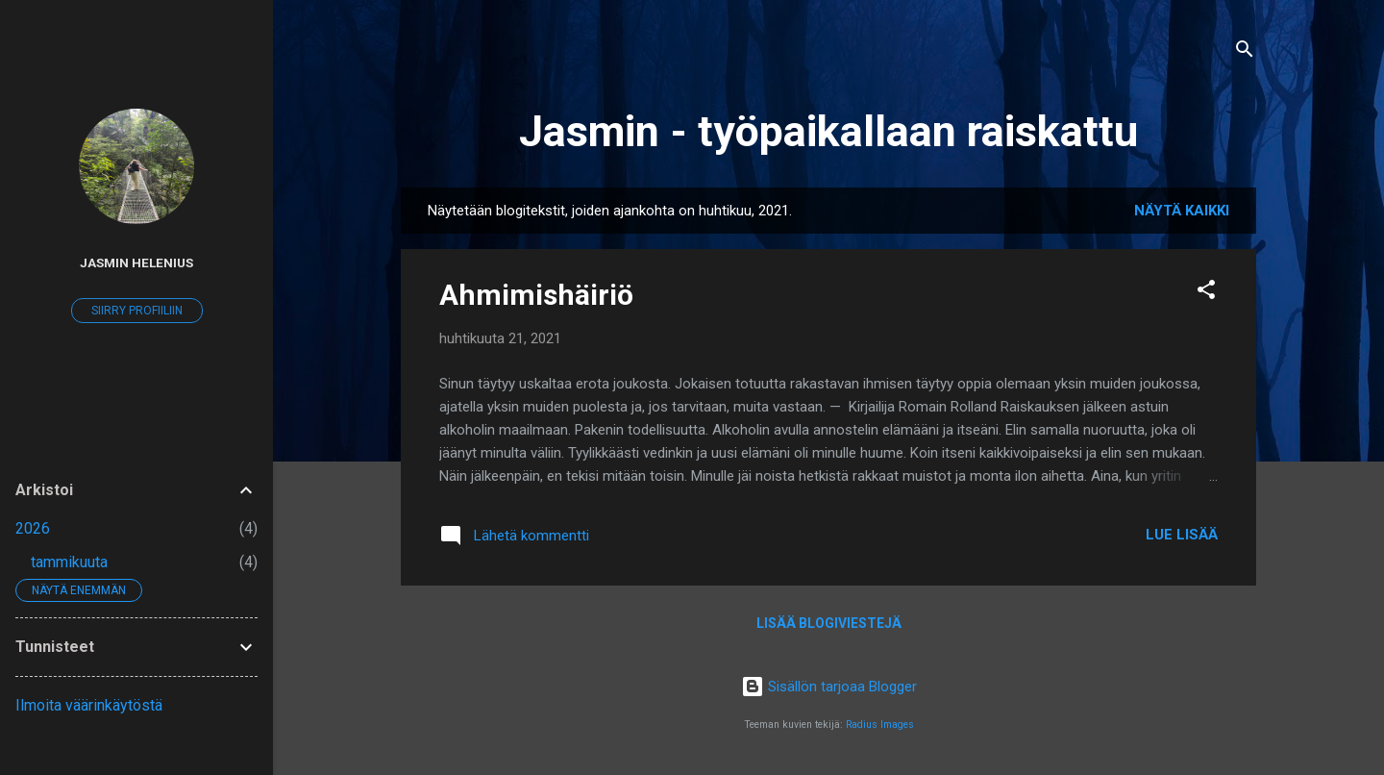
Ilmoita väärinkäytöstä (88, 705)
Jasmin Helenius (136, 262)
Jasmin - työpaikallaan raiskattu (828, 131)
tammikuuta (69, 562)
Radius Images (880, 724)
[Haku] (1244, 52)
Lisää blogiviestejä (829, 623)
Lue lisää (1182, 534)
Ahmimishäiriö (536, 295)
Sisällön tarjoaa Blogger (829, 686)
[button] (1206, 293)
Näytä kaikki (1181, 210)
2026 (32, 528)
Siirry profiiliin (137, 310)
